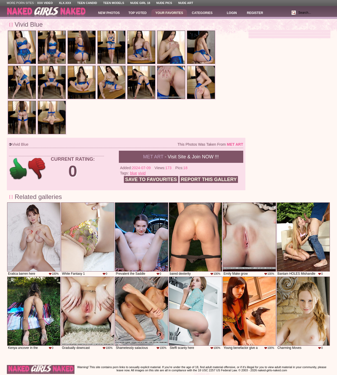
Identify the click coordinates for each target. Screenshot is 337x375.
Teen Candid (87, 2)
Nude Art (185, 2)
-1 (37, 169)
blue (133, 173)
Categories (202, 13)
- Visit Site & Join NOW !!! (181, 156)
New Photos (109, 13)
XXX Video (45, 2)
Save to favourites (151, 179)
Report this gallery (209, 179)
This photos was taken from (210, 144)
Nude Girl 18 (140, 2)
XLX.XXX (65, 2)
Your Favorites (169, 13)
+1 (18, 169)
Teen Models (113, 2)
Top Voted (137, 13)
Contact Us (201, 373)
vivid (142, 173)
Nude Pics (164, 2)
